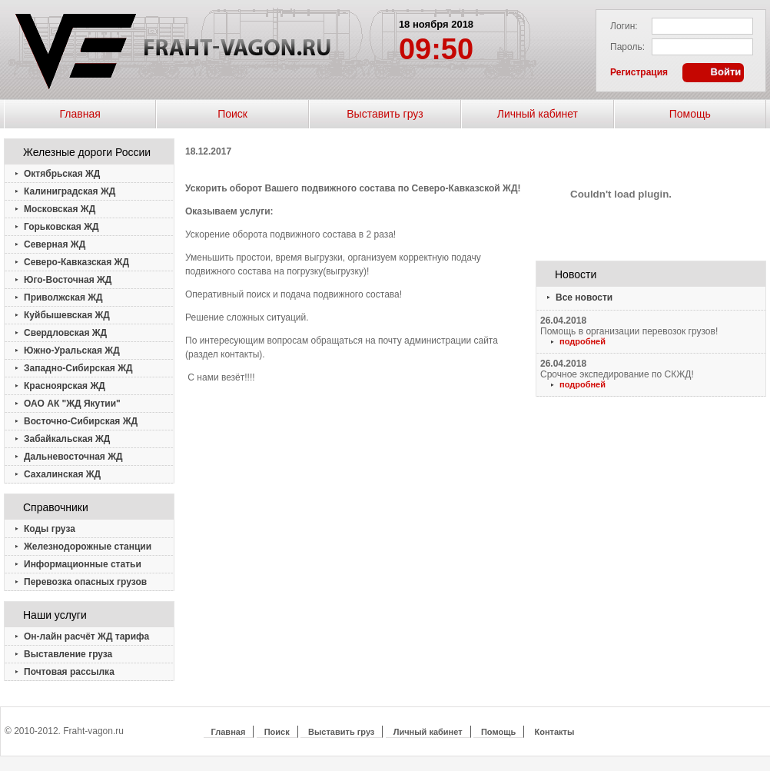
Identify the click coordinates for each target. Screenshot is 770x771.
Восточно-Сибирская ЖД (81, 421)
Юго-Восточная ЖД (67, 279)
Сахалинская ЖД (62, 474)
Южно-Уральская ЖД (72, 350)
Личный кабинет (537, 114)
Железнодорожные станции (87, 546)
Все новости (584, 297)
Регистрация (639, 72)
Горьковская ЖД (61, 226)
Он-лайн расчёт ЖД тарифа (86, 636)
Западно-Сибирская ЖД (78, 368)
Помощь (690, 114)
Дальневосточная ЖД (73, 456)
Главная (80, 114)
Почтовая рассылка (69, 671)
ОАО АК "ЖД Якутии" (72, 403)
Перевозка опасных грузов (85, 582)
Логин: (624, 26)
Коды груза (49, 528)
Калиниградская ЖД (69, 191)
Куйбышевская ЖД (67, 315)
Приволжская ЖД (63, 297)
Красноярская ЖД (64, 386)
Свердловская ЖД (65, 332)
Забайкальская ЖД (67, 439)
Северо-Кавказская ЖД (76, 262)
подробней (582, 341)
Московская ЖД (59, 209)
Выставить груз (385, 114)
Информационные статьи (82, 564)
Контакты (555, 731)
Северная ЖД (54, 244)
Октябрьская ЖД (62, 173)
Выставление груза (68, 654)
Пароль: (627, 47)
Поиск (232, 114)
